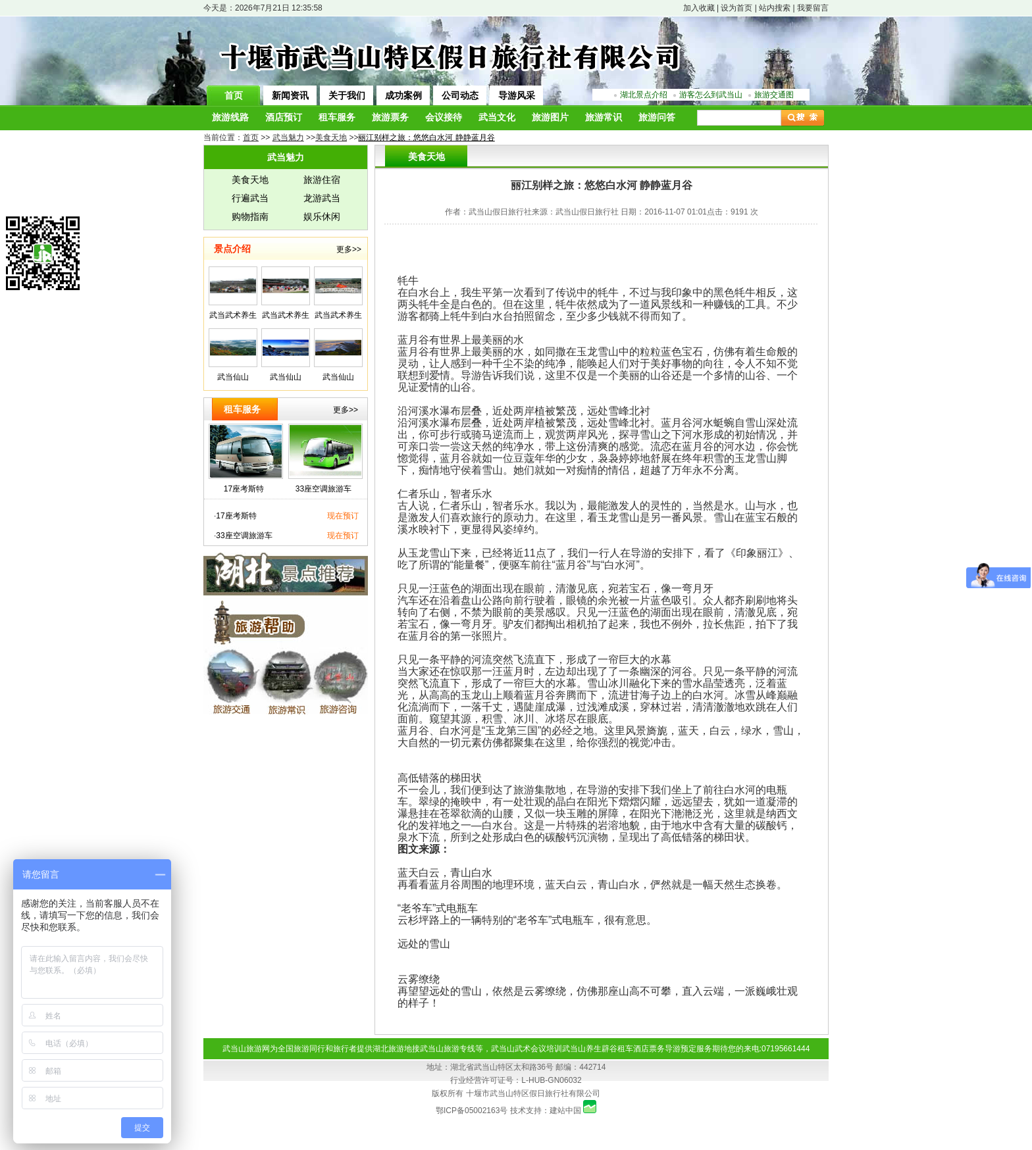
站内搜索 (774, 7)
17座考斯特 (244, 488)
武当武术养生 (233, 315)
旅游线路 (230, 117)
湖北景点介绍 (643, 94)
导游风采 (516, 95)
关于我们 (346, 95)
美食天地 (250, 179)
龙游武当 (321, 198)
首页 (233, 95)
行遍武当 (250, 198)
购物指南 (250, 216)
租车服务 (337, 117)
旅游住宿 (321, 179)
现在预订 (343, 515)
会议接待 (443, 117)
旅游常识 (603, 117)
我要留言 (813, 7)
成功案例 (403, 95)
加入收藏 (699, 7)
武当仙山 (233, 377)
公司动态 (460, 95)
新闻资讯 (290, 95)
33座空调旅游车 (323, 488)
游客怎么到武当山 (710, 94)
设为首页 (736, 7)
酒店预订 (283, 117)
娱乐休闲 (321, 216)
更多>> (348, 249)
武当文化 (496, 117)
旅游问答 (656, 117)
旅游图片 (550, 117)
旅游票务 (390, 117)
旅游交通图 (774, 94)
